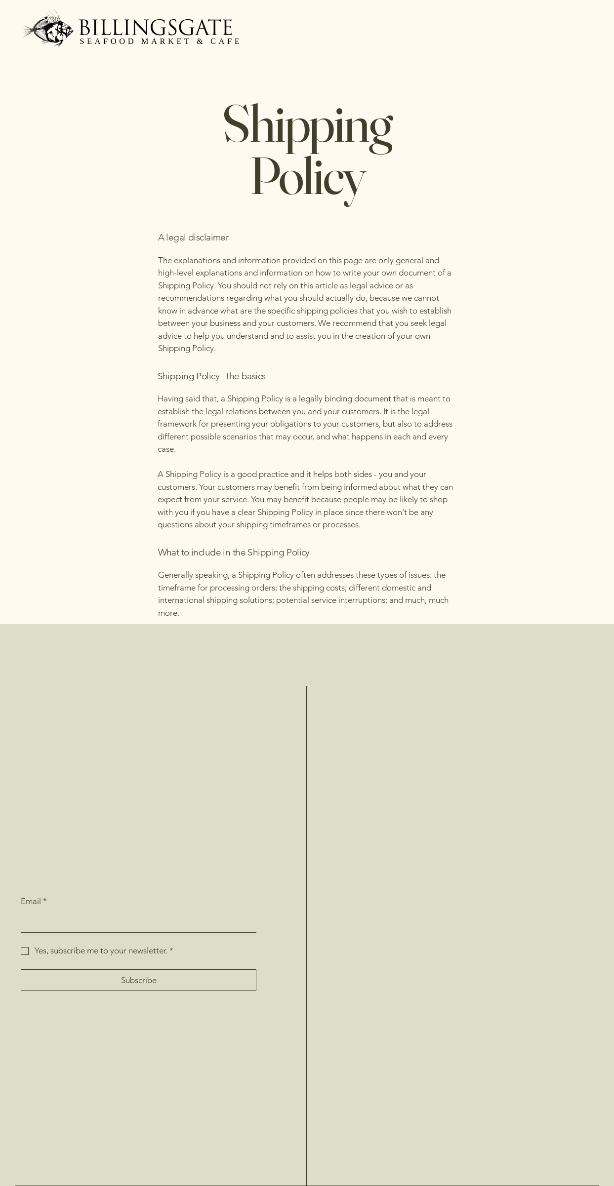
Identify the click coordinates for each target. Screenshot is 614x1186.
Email (34, 901)
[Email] (135, 922)
